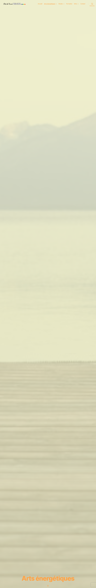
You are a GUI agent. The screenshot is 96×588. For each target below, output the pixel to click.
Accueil (40, 4)
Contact (82, 4)
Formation (69, 4)
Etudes (61, 4)
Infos (75, 4)
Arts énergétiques (49, 4)
